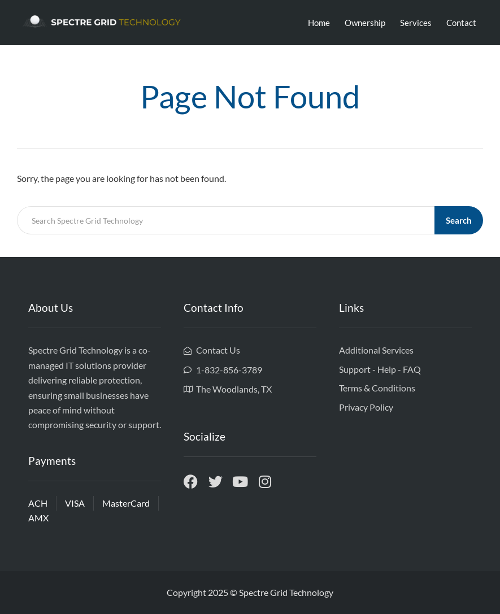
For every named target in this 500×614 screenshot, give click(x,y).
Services (416, 23)
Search (459, 220)
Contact (461, 23)
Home (319, 23)
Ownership (365, 23)
